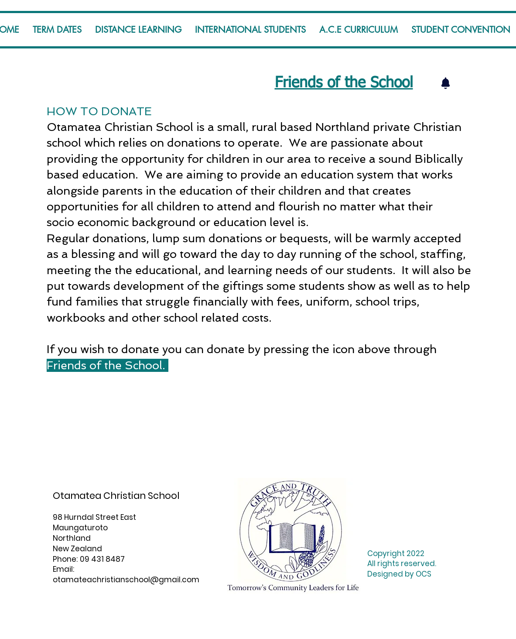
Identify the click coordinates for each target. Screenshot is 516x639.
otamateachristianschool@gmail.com (126, 579)
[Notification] (446, 83)
